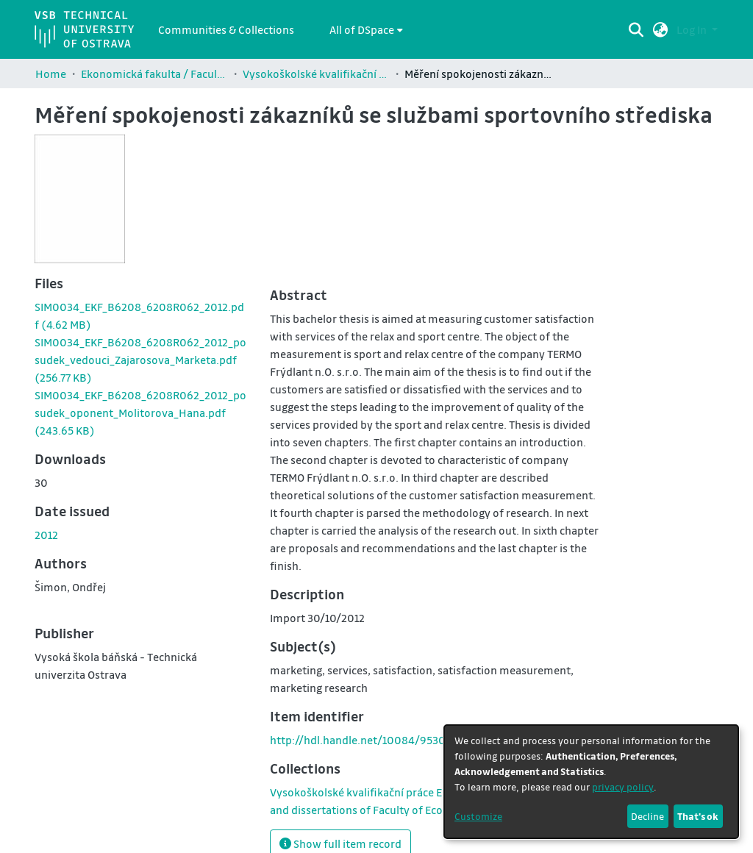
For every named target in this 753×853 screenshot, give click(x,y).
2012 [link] (46, 534)
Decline (647, 816)
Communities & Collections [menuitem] (226, 29)
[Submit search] (636, 29)
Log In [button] (693, 29)
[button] (661, 29)
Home (50, 73)
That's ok (697, 816)
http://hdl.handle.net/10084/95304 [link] (361, 739)
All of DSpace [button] (361, 29)
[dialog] (591, 781)
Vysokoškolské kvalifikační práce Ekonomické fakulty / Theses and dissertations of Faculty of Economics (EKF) (316, 73)
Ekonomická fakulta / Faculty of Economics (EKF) (154, 73)
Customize (478, 816)
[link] (140, 360)
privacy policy (623, 786)
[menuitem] (366, 29)
